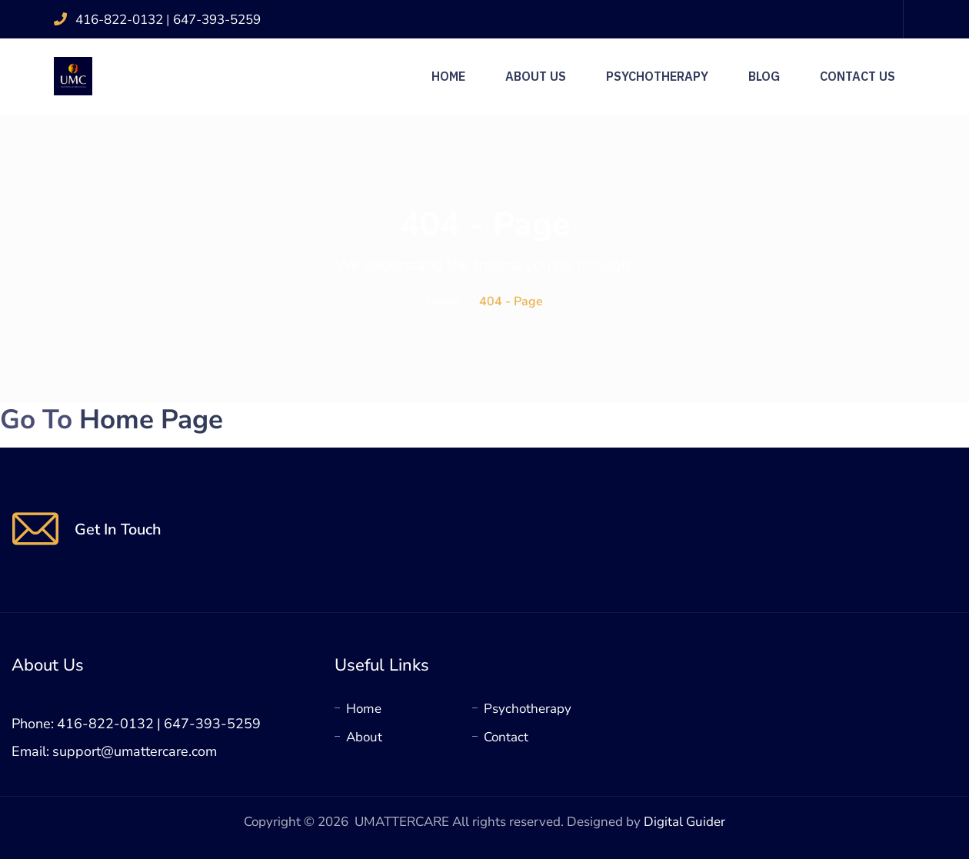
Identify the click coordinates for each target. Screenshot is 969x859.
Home (448, 76)
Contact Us (857, 76)
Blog (764, 76)
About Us (535, 76)
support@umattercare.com (134, 751)
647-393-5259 (217, 19)
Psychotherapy (657, 76)
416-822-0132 (120, 19)
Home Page (151, 419)
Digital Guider (684, 822)
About (364, 737)
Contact (506, 737)
